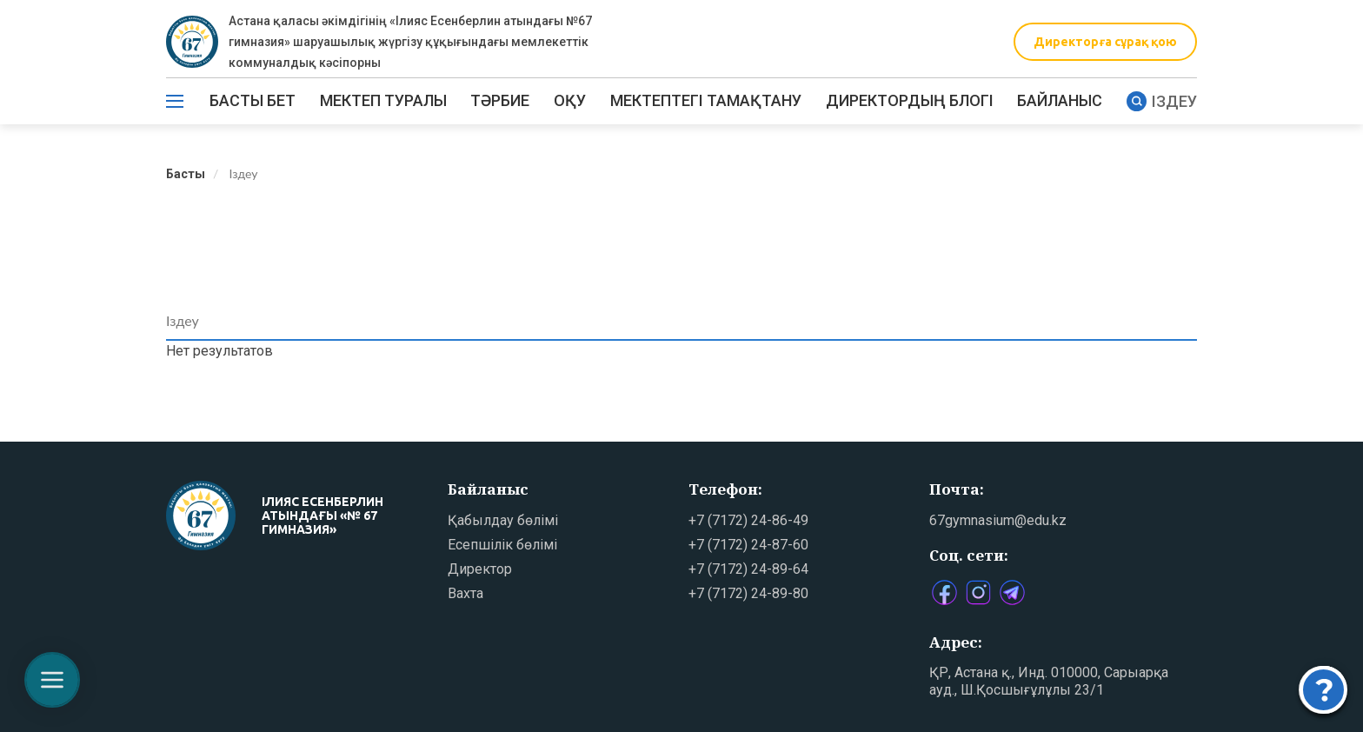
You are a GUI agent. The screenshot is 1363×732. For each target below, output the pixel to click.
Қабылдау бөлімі (503, 520)
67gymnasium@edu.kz (998, 520)
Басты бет (252, 100)
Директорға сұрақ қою (1105, 42)
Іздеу (1162, 101)
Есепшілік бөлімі (502, 544)
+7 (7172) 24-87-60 (748, 544)
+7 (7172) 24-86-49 (748, 520)
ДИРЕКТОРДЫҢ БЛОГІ (910, 100)
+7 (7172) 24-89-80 (748, 593)
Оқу (570, 100)
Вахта (465, 593)
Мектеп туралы (383, 100)
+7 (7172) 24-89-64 (748, 569)
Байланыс (1059, 100)
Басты (185, 174)
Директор (480, 569)
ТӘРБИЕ (499, 100)
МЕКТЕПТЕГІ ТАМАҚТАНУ (705, 100)
